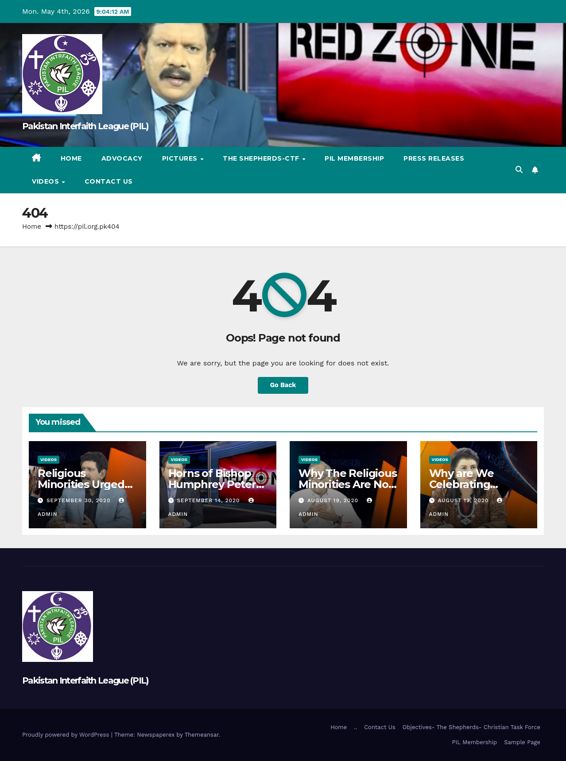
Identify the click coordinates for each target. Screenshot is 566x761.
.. (355, 727)
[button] (519, 169)
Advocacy (122, 158)
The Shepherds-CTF (262, 158)
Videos (46, 181)
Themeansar (202, 734)
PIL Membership (354, 158)
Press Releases (433, 158)
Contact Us (109, 181)
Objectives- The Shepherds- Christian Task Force (471, 727)
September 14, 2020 (209, 500)
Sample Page (522, 742)
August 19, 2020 (334, 500)
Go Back (283, 385)
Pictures (181, 158)
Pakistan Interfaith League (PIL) (85, 126)
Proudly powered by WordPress (66, 734)
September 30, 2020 (79, 500)
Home (71, 158)
